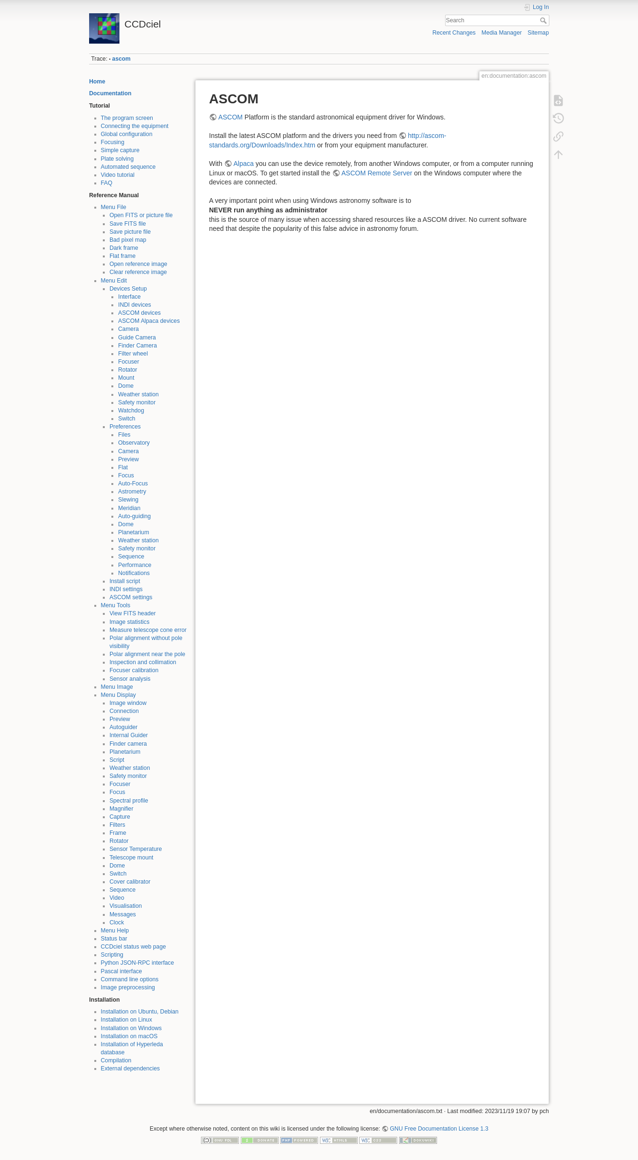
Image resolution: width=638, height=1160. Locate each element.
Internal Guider (128, 735)
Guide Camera (137, 337)
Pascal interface (121, 971)
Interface (129, 296)
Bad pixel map (127, 240)
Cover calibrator (129, 881)
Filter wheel (133, 353)
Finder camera (128, 743)
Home (97, 81)
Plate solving (117, 158)
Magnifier (121, 808)
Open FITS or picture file (141, 215)
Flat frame (122, 256)
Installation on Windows (131, 1028)
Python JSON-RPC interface (137, 962)
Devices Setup (128, 288)
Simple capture (120, 150)
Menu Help (115, 930)
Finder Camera (137, 345)
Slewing (128, 499)
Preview (128, 459)
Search (544, 20)
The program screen (127, 118)
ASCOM (231, 117)
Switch (126, 418)
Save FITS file (127, 223)
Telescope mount (131, 857)
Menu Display (118, 695)
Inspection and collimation (142, 662)
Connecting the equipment (135, 126)
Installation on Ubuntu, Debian (140, 1011)
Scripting (112, 954)
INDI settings (126, 589)
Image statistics (129, 622)
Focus (126, 475)
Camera (128, 329)
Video (116, 898)
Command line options (130, 979)
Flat (123, 467)
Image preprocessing (128, 987)
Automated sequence (128, 167)
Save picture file (130, 231)
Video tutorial (118, 175)
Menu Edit (114, 280)
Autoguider (123, 727)
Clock (116, 922)
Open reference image (138, 264)
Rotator (127, 369)
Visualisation (125, 906)
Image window (127, 703)
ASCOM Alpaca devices (149, 321)
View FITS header (132, 613)
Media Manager (502, 32)
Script (116, 760)
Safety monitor (136, 402)
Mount (126, 377)
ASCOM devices (139, 313)
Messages (122, 914)
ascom (121, 58)
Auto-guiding (134, 516)
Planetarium (133, 532)
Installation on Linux (126, 1019)
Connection (124, 711)
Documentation (110, 93)
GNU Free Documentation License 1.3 (439, 1128)
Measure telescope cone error (148, 630)
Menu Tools (115, 605)
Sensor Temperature (135, 849)
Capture (119, 816)
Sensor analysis (129, 679)
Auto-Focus (133, 483)
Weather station (138, 394)
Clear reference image (138, 272)
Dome (126, 386)
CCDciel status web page (133, 946)
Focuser (128, 361)
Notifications (134, 573)
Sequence (131, 556)
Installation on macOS (129, 1036)
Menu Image (117, 687)
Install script (124, 581)
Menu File (114, 207)
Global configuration (127, 134)
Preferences (125, 426)
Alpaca (243, 163)
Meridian (129, 508)
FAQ (107, 183)
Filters (117, 825)
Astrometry (132, 491)
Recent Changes (453, 32)
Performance (134, 565)
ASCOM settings (131, 597)
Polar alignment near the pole (147, 654)
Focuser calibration (134, 670)
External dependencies (130, 1068)
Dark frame (123, 248)
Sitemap (538, 32)
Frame (117, 833)
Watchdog (131, 410)
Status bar (114, 938)
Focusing (113, 142)
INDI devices (134, 304)
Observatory (134, 442)
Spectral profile (128, 800)
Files (124, 434)
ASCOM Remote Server (376, 173)
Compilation (116, 1060)
